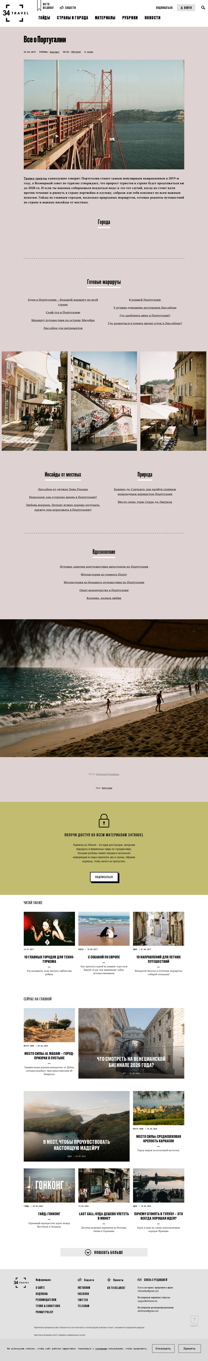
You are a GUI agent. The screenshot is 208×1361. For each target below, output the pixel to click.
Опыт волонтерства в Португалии (104, 590)
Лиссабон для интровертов (62, 328)
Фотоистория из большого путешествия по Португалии (104, 582)
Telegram (83, 1306)
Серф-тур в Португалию (63, 312)
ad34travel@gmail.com (148, 1311)
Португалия (107, 788)
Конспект (54, 52)
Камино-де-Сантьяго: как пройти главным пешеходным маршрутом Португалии (145, 491)
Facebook (83, 1294)
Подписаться (164, 8)
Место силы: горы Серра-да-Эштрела (145, 502)
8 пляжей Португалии (145, 299)
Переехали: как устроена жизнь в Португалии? (63, 497)
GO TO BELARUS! (116, 1288)
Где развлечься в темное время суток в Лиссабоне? (145, 323)
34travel (76, 51)
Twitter (83, 1300)
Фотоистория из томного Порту (104, 574)
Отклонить (163, 1348)
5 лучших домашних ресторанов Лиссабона (145, 307)
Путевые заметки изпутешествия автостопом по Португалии (104, 566)
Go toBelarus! (48, 5)
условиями (101, 1348)
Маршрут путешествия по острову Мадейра (63, 320)
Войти (186, 8)
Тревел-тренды (35, 178)
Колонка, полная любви (104, 598)
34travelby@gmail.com (148, 1291)
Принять (190, 1348)
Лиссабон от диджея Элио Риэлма (63, 489)
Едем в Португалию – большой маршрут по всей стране (63, 302)
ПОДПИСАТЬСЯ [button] (104, 877)
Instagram (84, 1287)
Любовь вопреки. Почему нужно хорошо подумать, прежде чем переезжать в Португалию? (63, 507)
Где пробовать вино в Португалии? (145, 315)
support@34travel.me (147, 1301)
